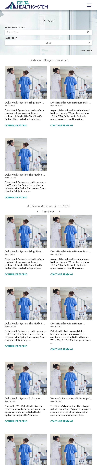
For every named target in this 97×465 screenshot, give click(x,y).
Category (11, 38)
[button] (89, 5)
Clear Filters (86, 50)
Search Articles (15, 27)
